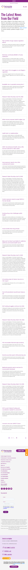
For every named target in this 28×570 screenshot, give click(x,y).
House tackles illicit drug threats (10, 228)
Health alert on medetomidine (10, 133)
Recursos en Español (5, 467)
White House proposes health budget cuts (13, 119)
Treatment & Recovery (5, 461)
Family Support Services (6, 456)
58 (16, 437)
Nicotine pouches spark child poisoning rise (14, 355)
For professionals (4, 474)
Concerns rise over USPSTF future (11, 423)
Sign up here (23, 27)
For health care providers (5, 469)
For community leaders (5, 472)
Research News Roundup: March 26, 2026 (13, 319)
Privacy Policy (8, 528)
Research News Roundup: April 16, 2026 (12, 96)
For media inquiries (4, 476)
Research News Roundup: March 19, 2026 (13, 384)
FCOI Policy (18, 528)
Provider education (4, 478)
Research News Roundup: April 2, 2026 (12, 255)
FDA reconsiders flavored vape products (13, 342)
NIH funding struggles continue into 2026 (13, 306)
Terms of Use (13, 528)
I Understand (14, 566)
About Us (3, 465)
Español (14, 3)
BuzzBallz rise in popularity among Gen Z (13, 84)
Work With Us (3, 463)
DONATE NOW (21, 450)
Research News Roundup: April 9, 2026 (12, 176)
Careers (2, 480)
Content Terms (3, 528)
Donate (14, 1)
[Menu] (26, 7)
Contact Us (3, 482)
